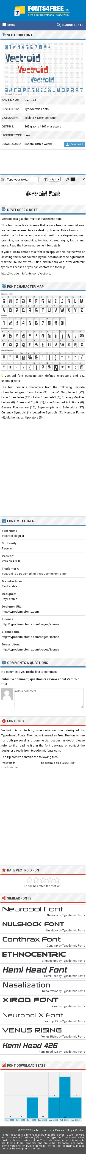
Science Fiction (47, 117)
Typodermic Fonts (37, 109)
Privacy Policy (63, 1130)
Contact (79, 1130)
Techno (29, 117)
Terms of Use (44, 1130)
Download (74, 144)
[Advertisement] (43, 162)
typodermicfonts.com (45, 750)
